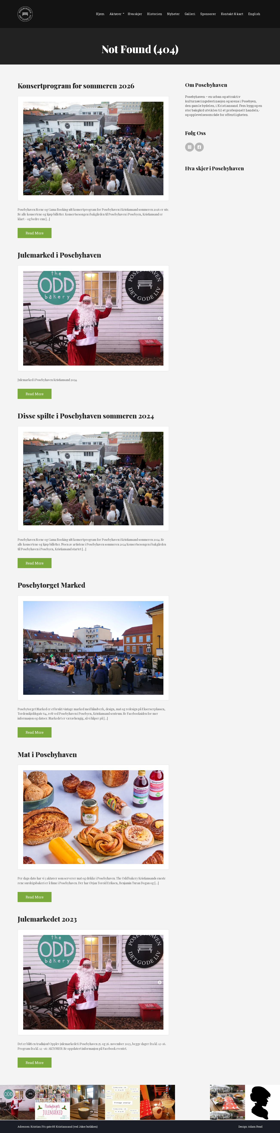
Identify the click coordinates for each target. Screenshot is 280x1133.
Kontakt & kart (232, 14)
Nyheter (173, 14)
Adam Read (255, 1126)
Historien (154, 14)
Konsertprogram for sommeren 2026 (76, 85)
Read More (35, 233)
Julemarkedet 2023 (47, 918)
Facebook (199, 147)
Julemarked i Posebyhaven (59, 254)
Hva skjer (135, 14)
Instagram (189, 147)
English (254, 14)
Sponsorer (208, 14)
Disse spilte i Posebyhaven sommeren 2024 (86, 415)
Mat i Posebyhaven (47, 754)
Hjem (100, 14)
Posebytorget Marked (51, 584)
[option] (17, 1102)
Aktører (116, 14)
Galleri (190, 14)
